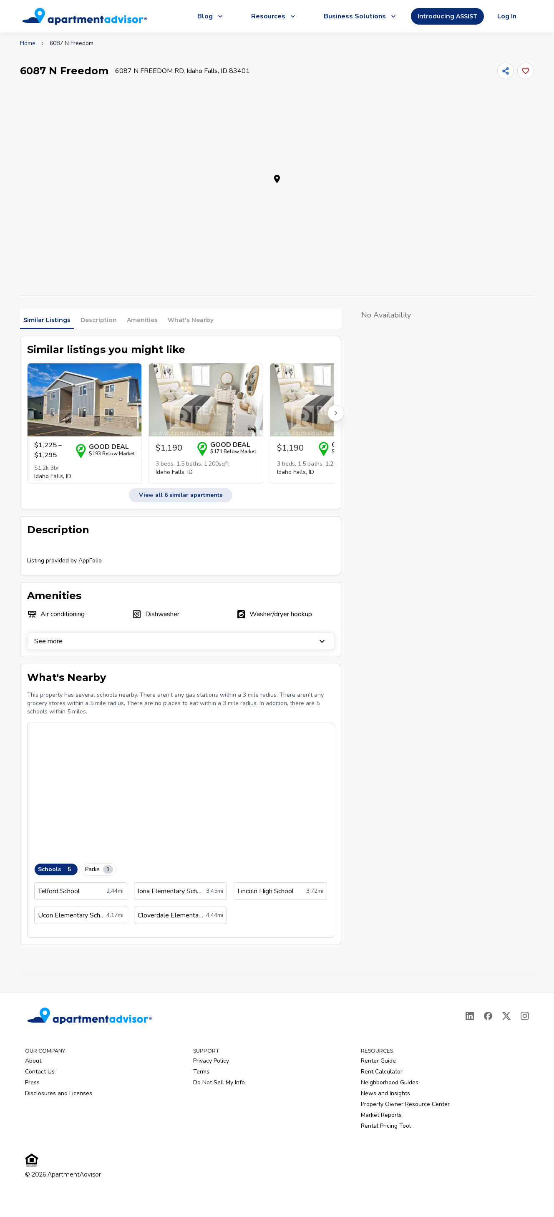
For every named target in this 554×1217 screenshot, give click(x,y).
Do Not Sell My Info (219, 1082)
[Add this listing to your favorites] (525, 71)
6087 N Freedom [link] (71, 43)
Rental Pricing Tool (386, 1126)
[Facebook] (488, 1016)
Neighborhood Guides (389, 1082)
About (33, 1061)
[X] (506, 1016)
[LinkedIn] (470, 1016)
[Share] (505, 71)
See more (180, 641)
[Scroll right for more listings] (335, 413)
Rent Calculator (382, 1072)
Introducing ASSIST (447, 16)
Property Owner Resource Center (405, 1104)
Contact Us (40, 1072)
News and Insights (385, 1093)
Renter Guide (378, 1061)
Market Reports (381, 1115)
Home (27, 43)
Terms (201, 1072)
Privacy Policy (211, 1061)
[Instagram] (525, 1016)
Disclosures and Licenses (58, 1093)
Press (32, 1082)
